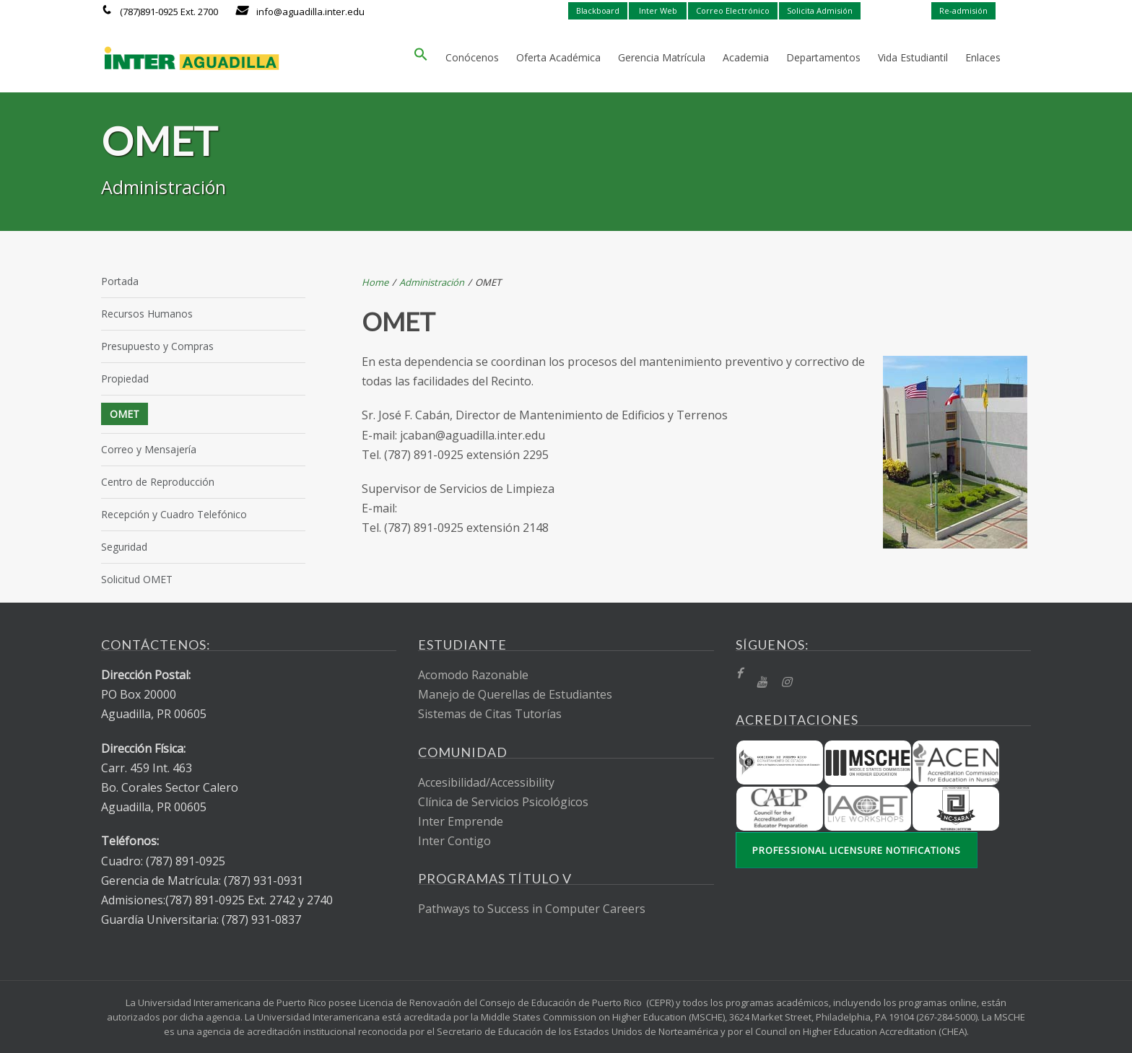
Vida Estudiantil (913, 57)
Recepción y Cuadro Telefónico (174, 514)
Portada (120, 281)
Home (375, 282)
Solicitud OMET (137, 579)
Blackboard (597, 10)
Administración (431, 282)
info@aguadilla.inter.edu (310, 11)
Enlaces (983, 57)
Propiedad (125, 378)
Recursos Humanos (147, 313)
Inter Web (658, 10)
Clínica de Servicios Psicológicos (503, 802)
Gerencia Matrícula (661, 57)
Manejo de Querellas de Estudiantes (515, 694)
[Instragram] (786, 682)
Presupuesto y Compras (157, 346)
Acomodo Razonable (473, 675)
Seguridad (124, 547)
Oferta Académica (558, 57)
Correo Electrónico (733, 10)
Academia (746, 57)
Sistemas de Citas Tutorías (490, 714)
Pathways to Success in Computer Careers (531, 909)
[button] (421, 57)
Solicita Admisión (820, 10)
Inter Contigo (454, 841)
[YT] (762, 682)
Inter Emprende (460, 821)
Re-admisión (963, 10)
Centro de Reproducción (157, 482)
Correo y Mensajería (148, 449)
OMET (124, 414)
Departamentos (823, 57)
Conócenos (472, 57)
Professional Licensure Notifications (856, 850)
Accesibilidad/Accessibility (486, 782)
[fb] (739, 673)
